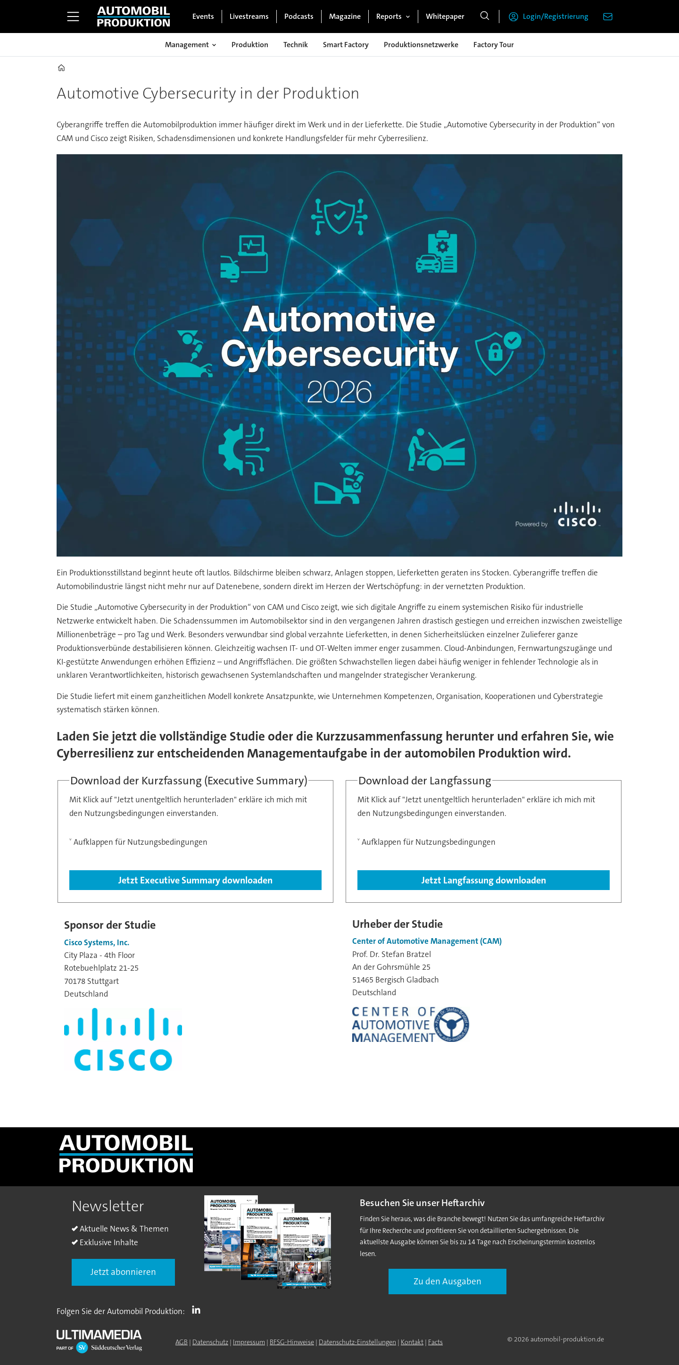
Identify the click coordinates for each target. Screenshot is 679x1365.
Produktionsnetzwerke (421, 45)
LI (198, 1309)
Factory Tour (493, 45)
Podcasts (299, 16)
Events (203, 16)
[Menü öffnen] (73, 16)
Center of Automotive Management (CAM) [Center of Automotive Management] (427, 941)
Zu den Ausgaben (447, 1281)
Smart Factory (346, 45)
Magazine (345, 16)
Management (187, 45)
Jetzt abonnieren (123, 1272)
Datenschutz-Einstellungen (357, 1342)
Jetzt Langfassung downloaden (484, 880)
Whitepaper (445, 16)
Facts (435, 1342)
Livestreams (249, 16)
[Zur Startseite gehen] (133, 16)
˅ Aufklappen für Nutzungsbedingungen (138, 842)
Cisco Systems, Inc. (96, 942)
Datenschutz (210, 1342)
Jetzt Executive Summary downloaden (195, 880)
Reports (389, 16)
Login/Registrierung (555, 16)
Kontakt (412, 1342)
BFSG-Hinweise (292, 1342)
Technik (295, 45)
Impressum (249, 1342)
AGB (181, 1342)
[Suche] (484, 16)
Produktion (250, 45)
